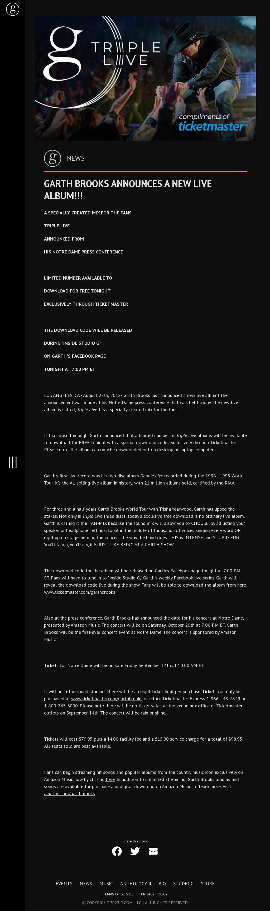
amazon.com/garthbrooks (69, 793)
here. (110, 779)
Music (106, 883)
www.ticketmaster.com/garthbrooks (79, 592)
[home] (12, 9)
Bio (162, 883)
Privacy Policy (154, 894)
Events (64, 883)
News (86, 883)
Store (208, 883)
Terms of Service (118, 894)
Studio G (183, 883)
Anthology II (135, 883)
